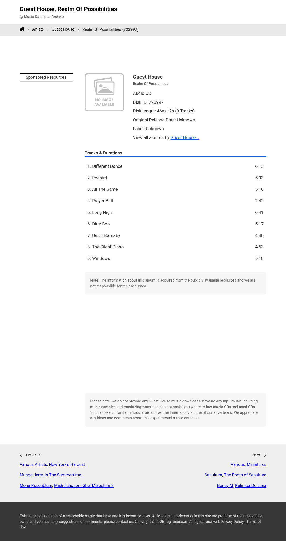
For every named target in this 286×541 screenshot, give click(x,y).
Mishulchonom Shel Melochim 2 (84, 485)
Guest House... (185, 137)
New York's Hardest (67, 464)
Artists (38, 29)
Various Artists (33, 464)
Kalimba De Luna (250, 485)
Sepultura (213, 475)
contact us (124, 521)
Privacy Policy (232, 521)
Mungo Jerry (31, 475)
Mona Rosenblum (36, 485)
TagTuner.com (176, 521)
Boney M (225, 485)
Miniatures (256, 464)
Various (238, 464)
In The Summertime (63, 475)
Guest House (63, 29)
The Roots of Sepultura (245, 475)
